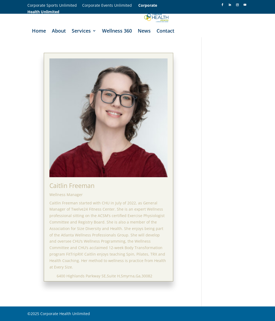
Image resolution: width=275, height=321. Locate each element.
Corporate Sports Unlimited (54, 5)
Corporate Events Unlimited (110, 5)
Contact (165, 31)
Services (81, 31)
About (59, 31)
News (144, 31)
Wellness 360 (117, 31)
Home (39, 31)
